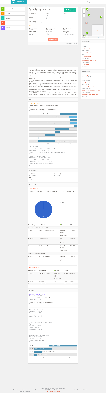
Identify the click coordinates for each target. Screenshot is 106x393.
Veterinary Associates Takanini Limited (90, 94)
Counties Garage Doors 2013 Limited (89, 49)
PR (41, 6)
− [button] (83, 12)
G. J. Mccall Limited (86, 64)
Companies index (35, 6)
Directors (8, 27)
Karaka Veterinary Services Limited (89, 83)
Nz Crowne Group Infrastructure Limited (90, 45)
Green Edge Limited (86, 79)
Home (29, 6)
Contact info (8, 18)
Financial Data (9, 23)
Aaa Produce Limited (86, 56)
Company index (90, 2)
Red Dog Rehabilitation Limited (88, 86)
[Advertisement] (13, 40)
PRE (44, 6)
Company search (81, 2)
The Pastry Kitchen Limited (87, 53)
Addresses (8, 13)
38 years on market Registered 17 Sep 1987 (70, 10)
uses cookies (21, 389)
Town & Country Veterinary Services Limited (91, 90)
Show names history (53, 39)
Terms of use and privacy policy (53, 391)
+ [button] (83, 10)
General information (10, 8)
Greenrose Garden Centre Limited (89, 60)
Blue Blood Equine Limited (87, 75)
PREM (47, 6)
